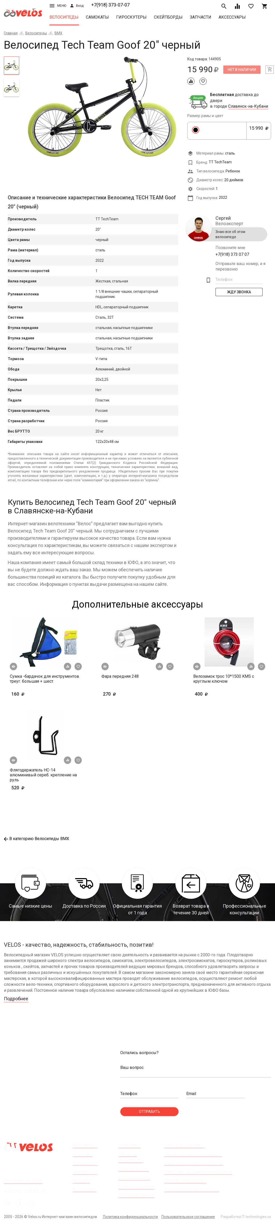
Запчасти (200, 17)
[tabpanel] (103, 107)
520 (25, 787)
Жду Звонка (239, 292)
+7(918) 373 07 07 (232, 254)
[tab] (11, 65)
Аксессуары (232, 17)
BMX (58, 33)
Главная (11, 33)
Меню (58, 5)
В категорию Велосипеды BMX (36, 838)
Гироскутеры (131, 17)
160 (33, 694)
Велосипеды (64, 17)
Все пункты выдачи (23, 1180)
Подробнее (16, 998)
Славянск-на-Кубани (248, 106)
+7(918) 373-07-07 (110, 5)
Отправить (149, 1112)
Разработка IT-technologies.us (246, 1217)
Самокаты (97, 17)
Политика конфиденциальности (130, 1217)
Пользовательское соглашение (188, 1217)
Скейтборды (168, 17)
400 (216, 694)
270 (124, 694)
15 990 (258, 131)
